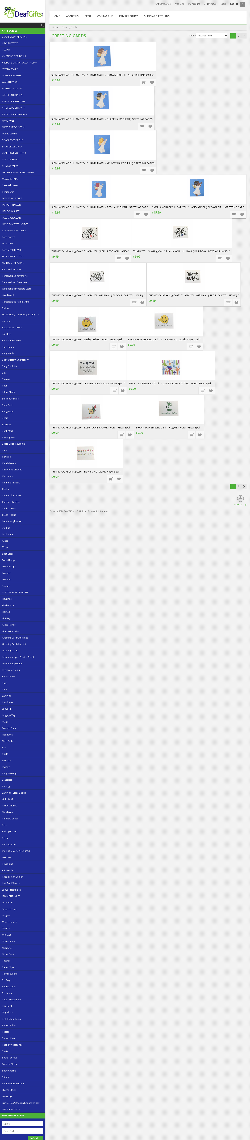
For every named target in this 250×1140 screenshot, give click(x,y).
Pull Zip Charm (9, 831)
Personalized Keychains (15, 275)
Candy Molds (9, 463)
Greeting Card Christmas (15, 637)
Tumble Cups (9, 566)
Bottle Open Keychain (13, 443)
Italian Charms (9, 805)
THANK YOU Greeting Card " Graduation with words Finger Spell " (88, 383)
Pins (4, 747)
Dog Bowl (7, 1005)
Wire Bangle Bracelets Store (16, 288)
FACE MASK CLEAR (11, 217)
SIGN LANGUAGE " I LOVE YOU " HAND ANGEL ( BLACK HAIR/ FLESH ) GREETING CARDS (102, 119)
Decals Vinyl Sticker (12, 521)
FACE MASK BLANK (11, 250)
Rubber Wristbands (12, 1044)
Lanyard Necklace (11, 889)
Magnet (6, 915)
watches (6, 857)
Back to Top (240, 504)
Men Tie (6, 928)
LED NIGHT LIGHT (11, 896)
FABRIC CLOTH (9, 133)
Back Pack (7, 405)
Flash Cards (8, 605)
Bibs (4, 372)
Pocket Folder (9, 1025)
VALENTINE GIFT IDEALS (14, 56)
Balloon (6, 308)
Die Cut (6, 527)
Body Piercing (9, 773)
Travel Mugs (8, 560)
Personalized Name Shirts (16, 301)
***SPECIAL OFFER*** (13, 107)
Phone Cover (9, 986)
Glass (5, 540)
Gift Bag (6, 618)
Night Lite (7, 947)
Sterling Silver (9, 844)
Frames (6, 611)
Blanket (6, 379)
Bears (5, 417)
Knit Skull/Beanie (11, 883)
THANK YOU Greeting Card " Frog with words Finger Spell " (169, 427)
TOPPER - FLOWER (11, 204)
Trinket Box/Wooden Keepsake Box (21, 1102)
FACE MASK (8, 243)
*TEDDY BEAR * (10, 69)
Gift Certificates (162, 4)
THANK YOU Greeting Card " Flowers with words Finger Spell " (86, 471)
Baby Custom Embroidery (15, 359)
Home (55, 27)
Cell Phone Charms (12, 469)
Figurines (7, 598)
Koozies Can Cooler (12, 876)
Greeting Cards (10, 650)
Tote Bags (7, 1096)
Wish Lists (179, 4)
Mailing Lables (9, 922)
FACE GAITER (8, 237)
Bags (4, 682)
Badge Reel (8, 411)
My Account (194, 4)
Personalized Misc (11, 269)
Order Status (210, 4)
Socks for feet (9, 1057)
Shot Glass (8, 553)
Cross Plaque (9, 514)
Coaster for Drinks (11, 495)
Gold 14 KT (7, 799)
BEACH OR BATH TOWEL (14, 101)
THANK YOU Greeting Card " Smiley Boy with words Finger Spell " (164, 339)
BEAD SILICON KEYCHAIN (14, 36)
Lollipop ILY (8, 902)
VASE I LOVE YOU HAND (14, 153)
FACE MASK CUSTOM (12, 256)
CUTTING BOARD (10, 159)
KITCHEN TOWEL (10, 43)
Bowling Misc (8, 437)
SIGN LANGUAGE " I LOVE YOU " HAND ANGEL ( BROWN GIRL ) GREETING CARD (198, 207)
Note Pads (7, 741)
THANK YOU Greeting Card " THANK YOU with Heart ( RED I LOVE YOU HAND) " (193, 295)
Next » (244, 36)
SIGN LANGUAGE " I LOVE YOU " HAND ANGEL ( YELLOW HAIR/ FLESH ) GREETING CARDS (103, 163)
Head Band (8, 295)
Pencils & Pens (10, 973)
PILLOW (6, 49)
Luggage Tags (9, 909)
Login (223, 4)
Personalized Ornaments (15, 282)
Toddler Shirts (9, 1064)
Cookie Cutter (9, 508)
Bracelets (7, 779)
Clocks (5, 489)
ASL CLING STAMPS (12, 327)
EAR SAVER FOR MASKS (14, 230)
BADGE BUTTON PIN (12, 94)
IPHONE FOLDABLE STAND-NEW (18, 172)
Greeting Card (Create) (14, 644)
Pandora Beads (10, 818)
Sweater (6, 760)
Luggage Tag (8, 715)
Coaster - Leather (11, 502)
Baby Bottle (8, 353)
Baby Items (8, 346)
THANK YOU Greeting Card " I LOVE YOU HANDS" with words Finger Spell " (171, 383)
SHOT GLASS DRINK (12, 146)
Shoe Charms (9, 1070)
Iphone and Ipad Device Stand (18, 657)
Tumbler (6, 573)
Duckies (6, 586)
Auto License (8, 676)
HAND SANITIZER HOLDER (15, 224)
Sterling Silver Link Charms (16, 850)
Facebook (242, 4)
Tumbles (6, 579)
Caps (4, 385)
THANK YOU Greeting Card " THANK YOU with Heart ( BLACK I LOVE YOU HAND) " (98, 295)
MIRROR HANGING (11, 75)
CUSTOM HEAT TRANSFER (15, 592)
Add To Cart (144, 82)
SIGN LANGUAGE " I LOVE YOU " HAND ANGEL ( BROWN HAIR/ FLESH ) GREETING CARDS (102, 75)
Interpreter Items (11, 669)
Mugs (5, 547)
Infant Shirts (8, 392)
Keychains (7, 702)
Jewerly (6, 766)
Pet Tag (6, 980)
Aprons (6, 321)
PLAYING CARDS (10, 166)
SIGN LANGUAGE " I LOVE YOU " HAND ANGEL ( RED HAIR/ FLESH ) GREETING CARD (99, 207)
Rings (5, 838)
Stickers (6, 1077)
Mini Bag (6, 934)
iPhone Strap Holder (12, 663)
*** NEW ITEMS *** (12, 88)
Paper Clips (8, 967)
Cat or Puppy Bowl (11, 999)
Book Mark (7, 430)
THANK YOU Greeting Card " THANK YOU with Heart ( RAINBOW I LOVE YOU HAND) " (181, 251)
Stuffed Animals (10, 398)
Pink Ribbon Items (11, 1018)
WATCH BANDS (10, 81)
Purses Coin (8, 1038)
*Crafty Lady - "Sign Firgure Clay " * (20, 314)
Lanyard (6, 708)
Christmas (7, 476)
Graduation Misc (10, 631)
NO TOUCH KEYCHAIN (13, 262)
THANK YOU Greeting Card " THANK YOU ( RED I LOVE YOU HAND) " (90, 251)
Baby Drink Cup (10, 366)
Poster (5, 1031)
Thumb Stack (9, 1089)
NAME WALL (8, 120)
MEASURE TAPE (10, 178)
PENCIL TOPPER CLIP (12, 140)
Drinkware (7, 534)
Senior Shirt (8, 191)
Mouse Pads (8, 941)
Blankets (6, 424)
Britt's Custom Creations (14, 114)
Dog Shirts (7, 1012)
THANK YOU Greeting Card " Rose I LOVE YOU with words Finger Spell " (91, 427)
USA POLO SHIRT (10, 211)
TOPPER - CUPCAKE (12, 198)
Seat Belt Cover (10, 185)
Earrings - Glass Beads (14, 792)
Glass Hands (9, 624)
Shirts (5, 753)
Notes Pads (8, 954)
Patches (6, 960)
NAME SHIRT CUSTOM (13, 127)
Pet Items (7, 993)
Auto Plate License (11, 340)
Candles (6, 456)
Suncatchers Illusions (13, 1083)
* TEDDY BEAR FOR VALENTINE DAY (20, 62)
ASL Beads (7, 870)
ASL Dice (6, 333)
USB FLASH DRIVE (11, 1109)
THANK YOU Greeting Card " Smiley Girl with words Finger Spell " (87, 339)
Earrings (6, 695)
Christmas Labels (11, 482)
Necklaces (7, 734)
